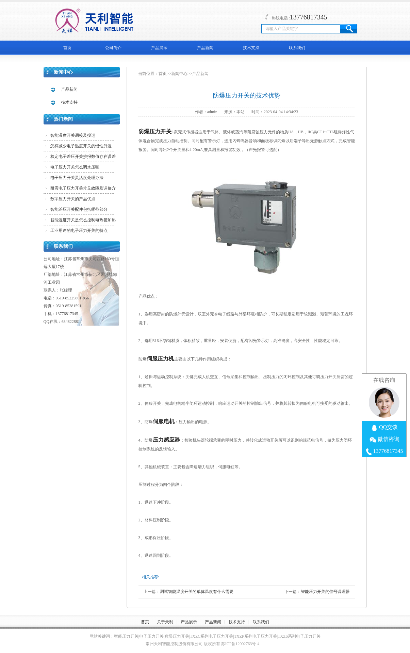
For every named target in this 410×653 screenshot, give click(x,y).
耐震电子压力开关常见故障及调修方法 (83, 189)
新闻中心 (179, 73)
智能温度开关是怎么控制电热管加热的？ (83, 221)
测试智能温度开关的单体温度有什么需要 (196, 591)
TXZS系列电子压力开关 (299, 636)
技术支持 (251, 47)
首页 (67, 47)
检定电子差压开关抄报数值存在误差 (83, 156)
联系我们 (297, 47)
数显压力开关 (177, 636)
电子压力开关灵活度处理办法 (76, 177)
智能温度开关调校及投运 (72, 135)
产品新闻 (205, 47)
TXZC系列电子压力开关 (211, 636)
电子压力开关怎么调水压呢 (74, 167)
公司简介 (113, 47)
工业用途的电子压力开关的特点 (79, 230)
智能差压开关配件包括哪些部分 (79, 209)
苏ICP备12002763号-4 (240, 643)
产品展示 (159, 47)
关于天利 (165, 622)
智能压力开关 (126, 636)
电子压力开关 (151, 636)
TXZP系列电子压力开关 (255, 636)
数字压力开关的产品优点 (72, 198)
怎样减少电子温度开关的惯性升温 (81, 146)
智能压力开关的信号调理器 (325, 591)
